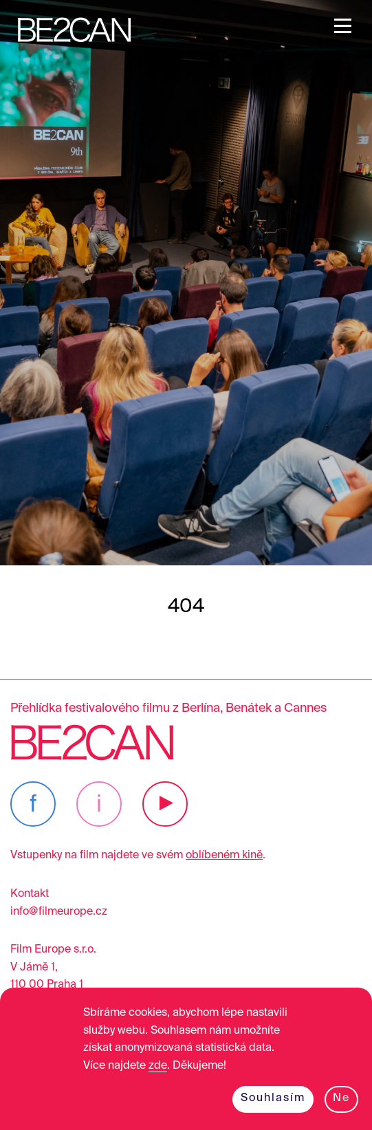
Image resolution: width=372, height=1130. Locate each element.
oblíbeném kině (224, 855)
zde (158, 1066)
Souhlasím (273, 1098)
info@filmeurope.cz (58, 911)
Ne (341, 1098)
